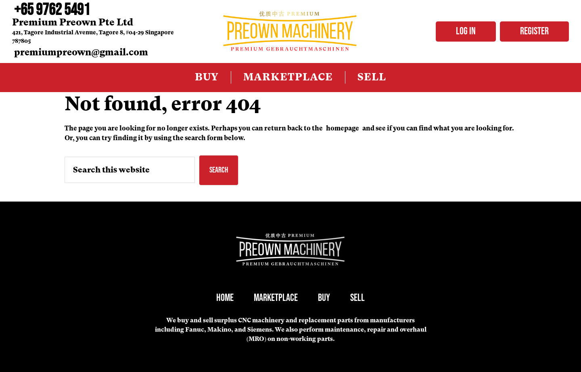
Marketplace (276, 298)
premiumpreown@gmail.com (81, 52)
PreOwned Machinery (290, 31)
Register (534, 31)
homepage (342, 128)
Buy (324, 298)
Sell (357, 298)
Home (225, 298)
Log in (466, 31)
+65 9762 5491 (52, 10)
